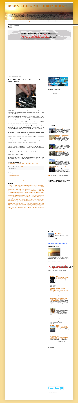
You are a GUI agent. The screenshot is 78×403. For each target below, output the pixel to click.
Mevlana (18, 200)
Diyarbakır (37, 190)
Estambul (17, 194)
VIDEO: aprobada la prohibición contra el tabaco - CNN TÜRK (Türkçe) (23, 163)
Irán (33, 196)
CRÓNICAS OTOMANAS (55, 325)
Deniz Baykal (27, 190)
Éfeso (9, 192)
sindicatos (35, 204)
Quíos (31, 203)
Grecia (31, 195)
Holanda (9, 196)
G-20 (37, 194)
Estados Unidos (11, 194)
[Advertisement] (17, 58)
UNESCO (25, 207)
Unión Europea (32, 207)
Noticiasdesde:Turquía (54, 336)
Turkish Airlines (18, 207)
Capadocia (13, 189)
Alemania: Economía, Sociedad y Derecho (58, 298)
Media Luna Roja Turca (39, 199)
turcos (9, 207)
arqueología (10, 188)
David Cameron (17, 190)
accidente (15, 185)
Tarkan (14, 205)
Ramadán (34, 203)
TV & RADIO (52, 21)
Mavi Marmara (29, 199)
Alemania (42, 185)
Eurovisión (23, 194)
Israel (38, 196)
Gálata (40, 194)
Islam (35, 196)
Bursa (43, 188)
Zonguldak (16, 208)
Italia (43, 196)
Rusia (17, 204)
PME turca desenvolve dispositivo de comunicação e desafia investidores (62, 278)
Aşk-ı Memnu (16, 188)
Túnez (43, 205)
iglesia (22, 196)
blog (30, 188)
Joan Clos (21, 198)
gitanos (18, 195)
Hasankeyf (42, 195)
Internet (28, 196)
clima (31, 189)
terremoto (22, 205)
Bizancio (27, 188)
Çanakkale (9, 189)
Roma (15, 204)
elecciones (29, 192)
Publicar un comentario (14, 175)
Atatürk (20, 188)
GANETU (9, 195)
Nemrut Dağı (35, 200)
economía (41, 190)
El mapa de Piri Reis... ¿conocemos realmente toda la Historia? (62, 136)
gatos (12, 195)
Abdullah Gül (10, 185)
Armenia (42, 186)
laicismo (38, 198)
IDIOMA (35, 21)
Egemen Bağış (13, 192)
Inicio (27, 177)
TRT (40, 205)
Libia (43, 198)
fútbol (35, 194)
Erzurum (38, 192)
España (42, 192)
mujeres (25, 200)
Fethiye (27, 194)
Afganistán (22, 185)
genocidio (15, 195)
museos (28, 200)
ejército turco (21, 192)
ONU (22, 201)
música (31, 200)
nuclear (42, 200)
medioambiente (11, 200)
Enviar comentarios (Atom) (18, 180)
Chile (17, 189)
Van (38, 207)
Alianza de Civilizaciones (19, 186)
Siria (38, 204)
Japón (13, 198)
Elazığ (26, 192)
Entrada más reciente (12, 177)
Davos (21, 190)
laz (41, 198)
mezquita (21, 200)
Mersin (15, 200)
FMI (29, 194)
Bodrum (32, 188)
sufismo (11, 205)
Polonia (28, 203)
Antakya (32, 186)
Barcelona (23, 188)
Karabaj (27, 198)
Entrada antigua (40, 177)
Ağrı (25, 185)
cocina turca (35, 189)
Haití (34, 195)
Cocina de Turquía (53, 306)
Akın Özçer (35, 185)
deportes (32, 190)
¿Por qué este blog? (59, 128)
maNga (12, 199)
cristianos (9, 190)
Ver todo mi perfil (51, 239)
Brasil (40, 188)
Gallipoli (42, 194)
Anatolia (26, 186)
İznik (10, 198)
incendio (25, 196)
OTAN (36, 201)
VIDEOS (46, 21)
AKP (38, 185)
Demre (24, 190)
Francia (32, 194)
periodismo (21, 203)
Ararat (38, 186)
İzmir (8, 198)
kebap (32, 198)
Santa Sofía (29, 204)
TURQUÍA (21, 21)
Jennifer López (16, 198)
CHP (23, 189)
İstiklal (41, 196)
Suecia (9, 205)
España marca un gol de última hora (62, 166)
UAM (22, 207)
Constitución (41, 189)
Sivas (40, 204)
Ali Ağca (12, 186)
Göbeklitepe (21, 195)
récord (37, 203)
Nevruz (39, 200)
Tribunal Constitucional (35, 205)
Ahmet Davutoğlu (29, 185)
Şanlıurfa (24, 204)
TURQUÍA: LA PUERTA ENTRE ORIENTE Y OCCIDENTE (37, 6)
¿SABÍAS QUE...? (28, 21)
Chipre (19, 189)
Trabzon (29, 205)
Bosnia (38, 188)
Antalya (35, 186)
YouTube (9, 208)
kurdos (35, 198)
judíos (24, 198)
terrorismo (26, 205)
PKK (25, 203)
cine (25, 189)
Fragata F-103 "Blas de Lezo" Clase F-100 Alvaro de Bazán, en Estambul (62, 327)
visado (42, 207)
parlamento (10, 203)
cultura (13, 190)
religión (9, 204)
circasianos (28, 189)
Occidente (17, 201)
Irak (31, 196)
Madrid (9, 199)
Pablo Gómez (59, 233)
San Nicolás (21, 204)
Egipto (17, 192)
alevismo (9, 186)
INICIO (7, 21)
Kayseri (29, 198)
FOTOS (40, 21)
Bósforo (35, 188)
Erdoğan (34, 192)
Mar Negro (16, 199)
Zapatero (13, 208)
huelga (19, 196)
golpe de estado (26, 195)
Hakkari (36, 195)
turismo (12, 207)
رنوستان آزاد (52, 317)
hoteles (12, 196)
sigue (64, 261)
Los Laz (56, 144)
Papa (43, 201)
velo (40, 207)
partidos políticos (16, 203)
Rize (12, 204)
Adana (19, 185)
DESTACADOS (14, 21)
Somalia (42, 204)
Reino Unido (41, 203)
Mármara (23, 199)
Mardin (20, 199)
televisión (17, 205)
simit (32, 204)
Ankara (29, 186)
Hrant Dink (15, 196)
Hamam (39, 195)
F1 (25, 194)
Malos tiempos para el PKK (60, 151)
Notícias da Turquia (54, 276)
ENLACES (59, 21)
